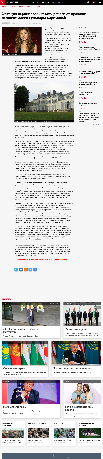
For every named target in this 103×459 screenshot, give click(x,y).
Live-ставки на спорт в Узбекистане (86, 93)
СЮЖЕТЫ (38, 7)
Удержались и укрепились (38, 423)
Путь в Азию (58, 423)
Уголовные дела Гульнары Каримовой (32, 23)
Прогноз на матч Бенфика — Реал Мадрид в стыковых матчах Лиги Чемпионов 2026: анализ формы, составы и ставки (89, 117)
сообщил (38, 239)
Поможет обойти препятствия (9, 424)
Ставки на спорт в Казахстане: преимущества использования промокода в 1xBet (89, 59)
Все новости (97, 125)
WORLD (60, 2)
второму (59, 249)
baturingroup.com (63, 457)
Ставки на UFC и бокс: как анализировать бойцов (88, 83)
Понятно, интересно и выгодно (87, 424)
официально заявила (43, 235)
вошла (52, 208)
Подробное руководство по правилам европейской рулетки (90, 48)
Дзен (65, 260)
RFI (69, 34)
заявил (43, 226)
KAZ (33, 2)
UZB (54, 2)
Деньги (13, 23)
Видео (22, 7)
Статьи (13, 7)
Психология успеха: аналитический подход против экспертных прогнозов (90, 72)
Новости (4, 7)
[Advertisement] (51, 286)
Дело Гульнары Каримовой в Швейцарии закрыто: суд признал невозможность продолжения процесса (89, 35)
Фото (29, 7)
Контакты (6, 454)
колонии (53, 245)
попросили (65, 212)
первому (63, 247)
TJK (43, 2)
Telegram (56, 260)
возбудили (48, 203)
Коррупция (18, 23)
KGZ (38, 2)
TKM (48, 2)
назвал (60, 220)
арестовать (51, 191)
